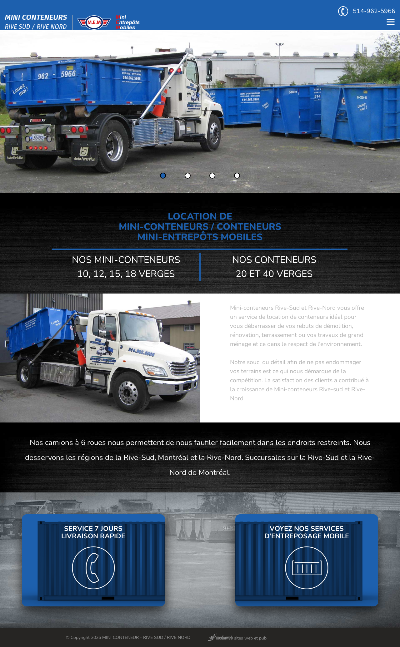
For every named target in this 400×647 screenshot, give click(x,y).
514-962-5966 (366, 11)
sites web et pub (237, 638)
